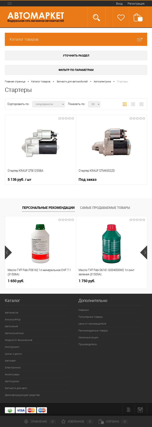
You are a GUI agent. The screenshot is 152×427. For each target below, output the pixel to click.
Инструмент (12, 346)
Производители (87, 344)
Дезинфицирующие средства (22, 394)
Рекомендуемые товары (93, 330)
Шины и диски (13, 353)
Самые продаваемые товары (105, 207)
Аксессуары (12, 374)
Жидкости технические (18, 340)
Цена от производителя (92, 323)
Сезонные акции (88, 337)
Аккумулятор (13, 319)
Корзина (113, 421)
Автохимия (11, 326)
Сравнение (40, 421)
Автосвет (10, 360)
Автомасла (11, 312)
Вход (119, 3)
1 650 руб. (16, 281)
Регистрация (136, 3)
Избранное (77, 421)
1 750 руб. (87, 281)
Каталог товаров (76, 39)
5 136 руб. (19, 179)
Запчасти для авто (16, 388)
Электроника (13, 367)
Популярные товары (90, 316)
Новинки (83, 309)
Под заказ (88, 179)
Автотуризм (12, 381)
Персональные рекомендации (48, 207)
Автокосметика (14, 333)
